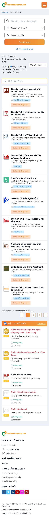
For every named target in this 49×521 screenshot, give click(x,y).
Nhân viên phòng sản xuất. (23, 392)
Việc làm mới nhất (8, 445)
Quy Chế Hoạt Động (9, 481)
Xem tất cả (41, 324)
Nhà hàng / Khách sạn (21, 255)
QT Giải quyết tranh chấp (11, 477)
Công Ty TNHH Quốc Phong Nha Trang (25, 378)
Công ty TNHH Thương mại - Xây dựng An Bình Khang (26, 156)
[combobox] (24, 28)
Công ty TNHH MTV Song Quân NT (26, 135)
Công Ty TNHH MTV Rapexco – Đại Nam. (26, 395)
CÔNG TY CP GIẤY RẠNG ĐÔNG (25, 198)
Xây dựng (17, 166)
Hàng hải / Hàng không (21, 298)
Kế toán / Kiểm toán (20, 123)
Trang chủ (5, 12)
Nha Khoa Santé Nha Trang (23, 178)
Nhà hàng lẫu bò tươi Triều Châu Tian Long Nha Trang (26, 245)
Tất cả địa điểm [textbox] (17, 35)
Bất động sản (18, 232)
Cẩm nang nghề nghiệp (10, 449)
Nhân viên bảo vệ (19, 409)
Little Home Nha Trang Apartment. (27, 267)
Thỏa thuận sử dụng (9, 473)
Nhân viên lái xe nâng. (21, 374)
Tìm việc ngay (24, 42)
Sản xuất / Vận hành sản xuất (24, 207)
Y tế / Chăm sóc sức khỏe (22, 187)
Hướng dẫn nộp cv (9, 453)
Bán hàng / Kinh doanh (21, 100)
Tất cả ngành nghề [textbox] (19, 28)
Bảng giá (5, 463)
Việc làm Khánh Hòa (23, 513)
